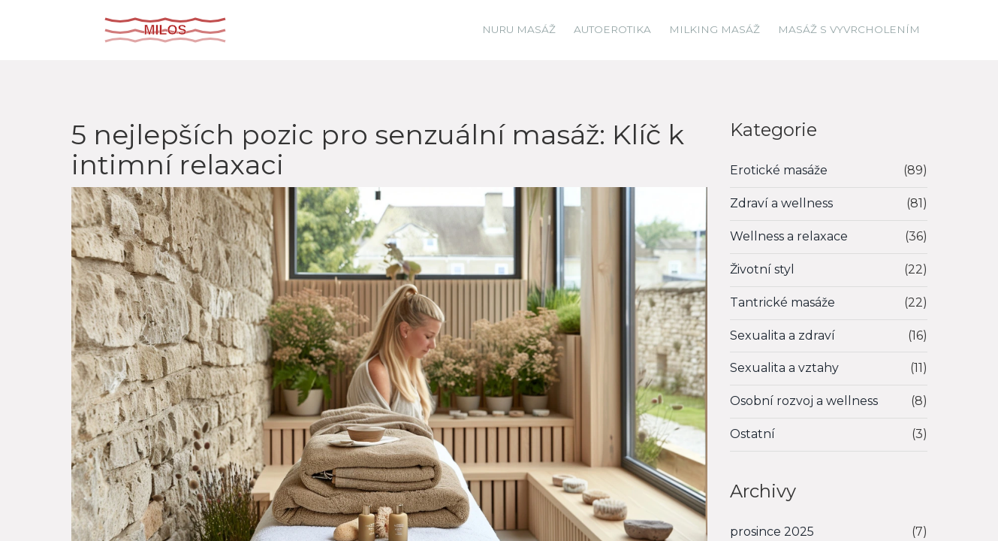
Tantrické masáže (782, 302)
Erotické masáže (779, 170)
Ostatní (752, 434)
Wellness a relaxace (789, 236)
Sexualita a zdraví (782, 335)
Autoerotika (612, 29)
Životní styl (762, 269)
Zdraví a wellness (781, 203)
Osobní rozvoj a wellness (804, 401)
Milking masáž (714, 29)
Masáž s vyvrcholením (849, 29)
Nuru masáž (519, 29)
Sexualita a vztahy (784, 368)
